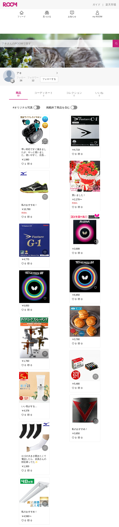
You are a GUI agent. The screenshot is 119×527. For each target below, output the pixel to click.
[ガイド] (96, 4)
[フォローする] (49, 79)
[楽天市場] (110, 4)
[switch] (36, 107)
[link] (34, 130)
